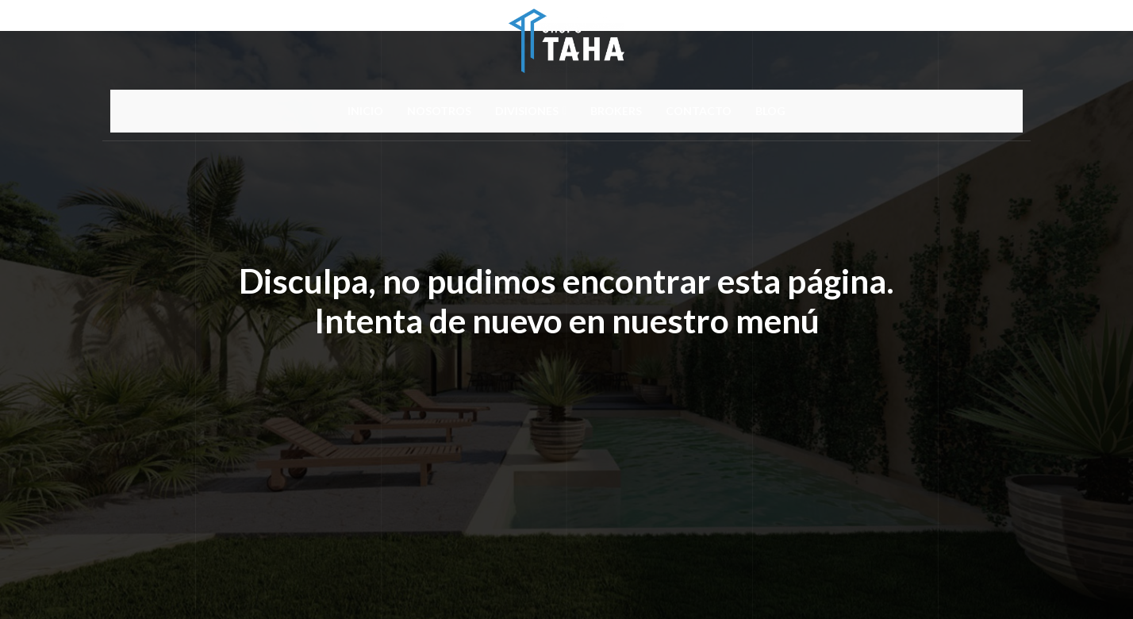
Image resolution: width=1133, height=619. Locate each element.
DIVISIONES (530, 110)
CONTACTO (699, 110)
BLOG (770, 110)
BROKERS (616, 110)
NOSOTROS (439, 110)
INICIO (365, 110)
